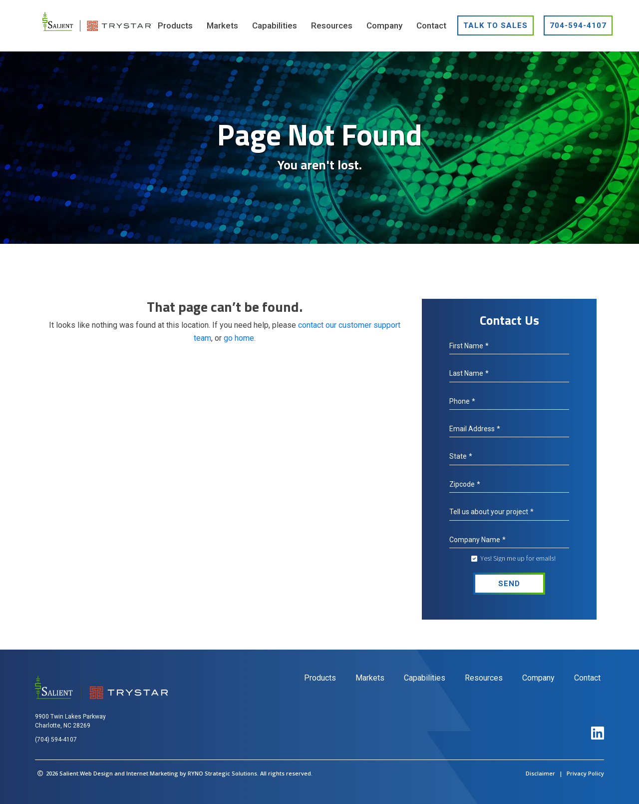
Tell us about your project (491, 512)
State (460, 456)
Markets (369, 678)
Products (320, 678)
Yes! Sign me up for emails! (518, 558)
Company (538, 678)
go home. (240, 338)
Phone (462, 401)
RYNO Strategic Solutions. (223, 773)
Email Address (474, 429)
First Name (469, 346)
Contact (587, 678)
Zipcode (464, 484)
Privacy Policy (585, 773)
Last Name (469, 373)
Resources (484, 678)
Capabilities (424, 678)
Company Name (477, 540)
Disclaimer (540, 773)
